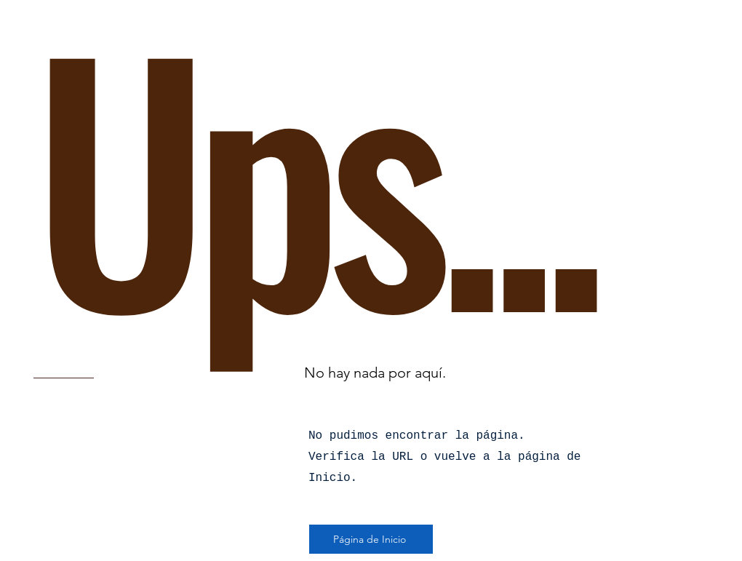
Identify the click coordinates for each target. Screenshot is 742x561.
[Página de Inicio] (371, 539)
